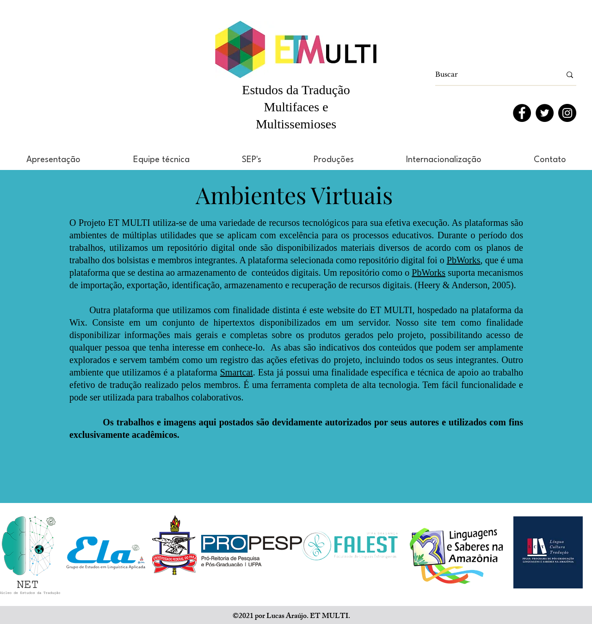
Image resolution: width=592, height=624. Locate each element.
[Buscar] (491, 75)
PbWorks (464, 260)
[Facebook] (522, 113)
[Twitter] (545, 113)
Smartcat (236, 372)
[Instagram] (567, 113)
